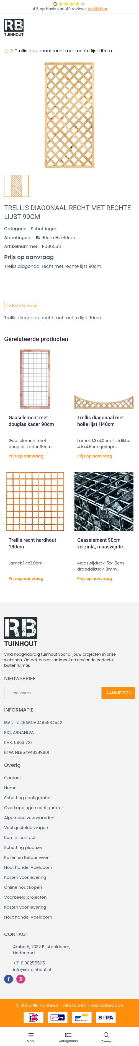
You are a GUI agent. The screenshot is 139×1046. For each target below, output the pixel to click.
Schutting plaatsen (23, 847)
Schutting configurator (27, 798)
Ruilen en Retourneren (27, 857)
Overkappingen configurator (33, 807)
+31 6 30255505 (29, 963)
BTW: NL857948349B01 (26, 752)
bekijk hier (97, 9)
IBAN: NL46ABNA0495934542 (33, 722)
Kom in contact (20, 837)
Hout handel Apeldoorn (28, 867)
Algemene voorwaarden (29, 817)
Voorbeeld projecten (25, 897)
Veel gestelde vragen (26, 827)
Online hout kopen (23, 887)
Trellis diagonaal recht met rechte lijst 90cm (63, 51)
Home (10, 788)
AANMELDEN (119, 693)
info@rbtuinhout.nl (32, 969)
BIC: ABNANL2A (19, 732)
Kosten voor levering (25, 877)
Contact (12, 778)
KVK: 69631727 (18, 742)
